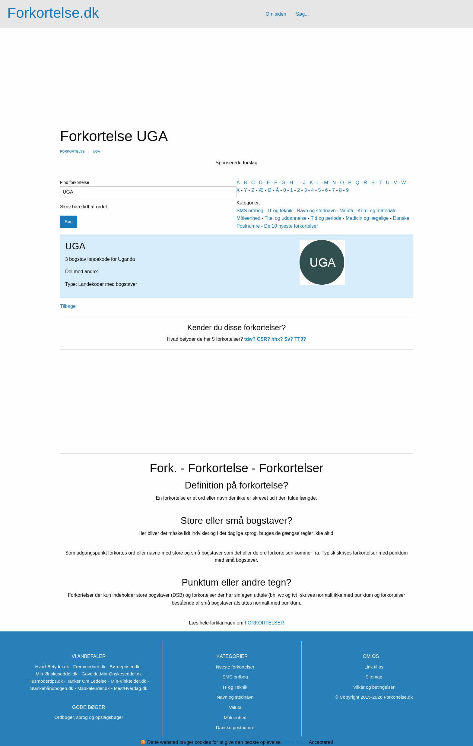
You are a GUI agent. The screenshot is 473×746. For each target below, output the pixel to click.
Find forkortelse (148, 189)
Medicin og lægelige (367, 218)
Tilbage (68, 306)
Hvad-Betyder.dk (52, 666)
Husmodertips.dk (45, 681)
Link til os (373, 666)
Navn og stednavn (316, 210)
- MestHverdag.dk (129, 688)
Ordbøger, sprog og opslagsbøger (88, 717)
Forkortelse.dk (53, 13)
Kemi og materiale (376, 210)
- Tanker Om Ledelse (85, 681)
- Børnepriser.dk (123, 666)
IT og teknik (280, 210)
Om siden (275, 14)
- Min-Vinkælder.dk (127, 681)
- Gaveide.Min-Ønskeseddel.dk (110, 673)
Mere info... (295, 742)
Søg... (302, 14)
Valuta (346, 210)
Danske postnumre (235, 727)
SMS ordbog (250, 210)
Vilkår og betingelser (374, 687)
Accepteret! (321, 742)
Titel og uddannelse (285, 218)
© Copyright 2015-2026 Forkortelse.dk (374, 697)
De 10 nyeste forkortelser (291, 226)
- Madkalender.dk (92, 688)
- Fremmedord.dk (87, 666)
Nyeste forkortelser (235, 666)
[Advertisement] (236, 73)
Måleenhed (248, 218)
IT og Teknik (235, 687)
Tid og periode (326, 218)
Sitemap (374, 676)
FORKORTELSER (263, 622)
